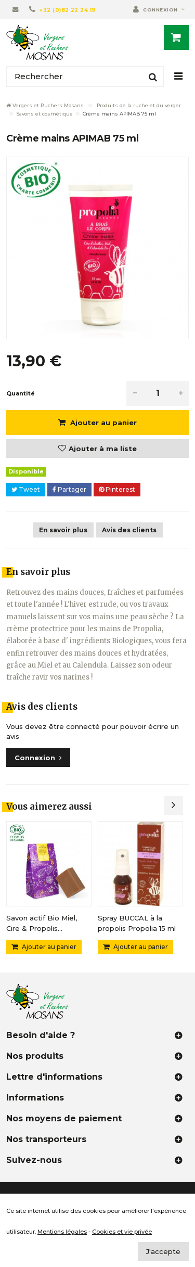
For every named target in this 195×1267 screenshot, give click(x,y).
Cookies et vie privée (122, 1231)
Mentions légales (62, 1231)
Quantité (20, 393)
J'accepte (163, 1251)
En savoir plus (63, 530)
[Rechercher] (85, 76)
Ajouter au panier (102, 422)
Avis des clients (129, 530)
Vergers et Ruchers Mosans (45, 105)
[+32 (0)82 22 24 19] (62, 9)
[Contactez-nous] (15, 9)
